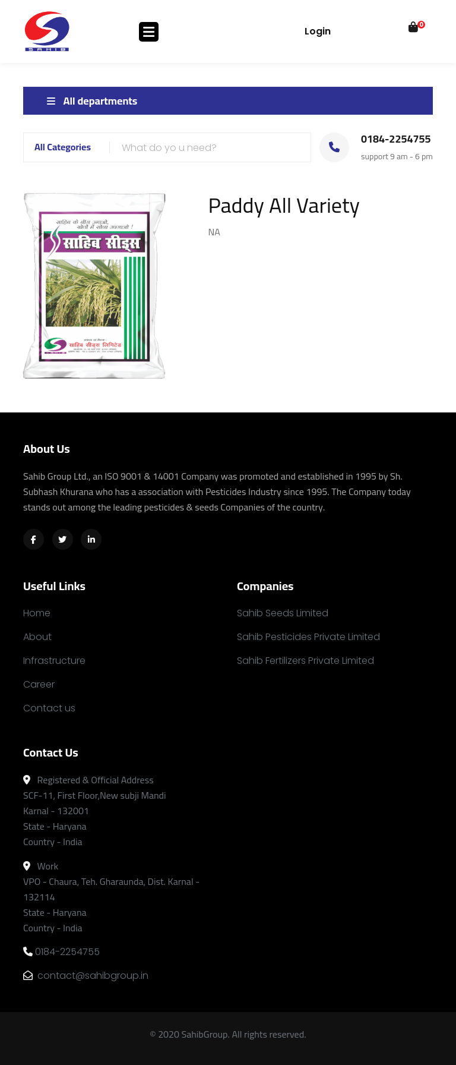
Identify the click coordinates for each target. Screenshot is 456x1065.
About (37, 637)
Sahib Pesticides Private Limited (308, 637)
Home (36, 613)
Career (39, 684)
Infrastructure (54, 660)
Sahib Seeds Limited (282, 613)
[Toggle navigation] (149, 32)
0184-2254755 (61, 952)
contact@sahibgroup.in (85, 975)
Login (318, 31)
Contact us (49, 708)
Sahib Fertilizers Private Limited (305, 660)
